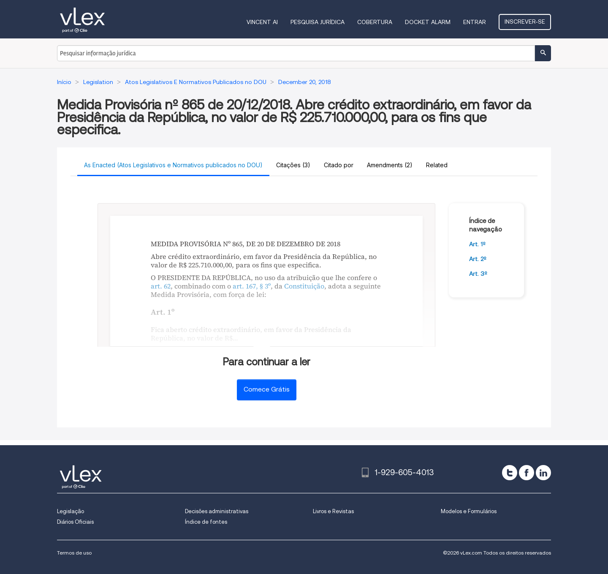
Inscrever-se (525, 21)
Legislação (70, 511)
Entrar (474, 22)
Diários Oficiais (75, 522)
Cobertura (374, 22)
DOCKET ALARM (428, 22)
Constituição (304, 286)
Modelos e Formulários (469, 511)
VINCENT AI (262, 22)
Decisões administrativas (216, 511)
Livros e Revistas (333, 511)
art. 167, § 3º (252, 286)
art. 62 (161, 286)
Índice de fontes (206, 522)
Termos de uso (74, 552)
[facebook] (526, 472)
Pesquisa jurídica (317, 22)
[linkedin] (543, 472)
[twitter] (509, 472)
